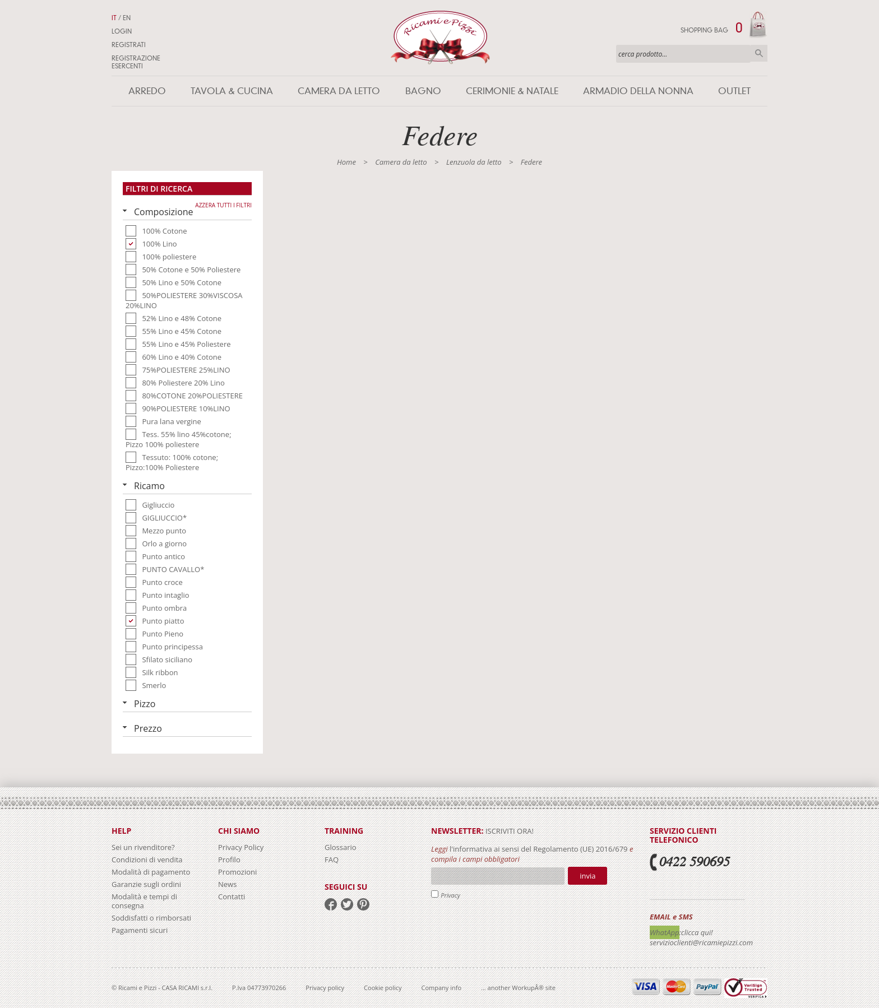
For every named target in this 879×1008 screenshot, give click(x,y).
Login (122, 31)
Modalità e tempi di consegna (144, 901)
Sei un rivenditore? (143, 847)
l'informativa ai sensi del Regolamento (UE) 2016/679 (539, 849)
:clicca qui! (696, 932)
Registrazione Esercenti (136, 62)
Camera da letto (339, 91)
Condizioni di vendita (147, 859)
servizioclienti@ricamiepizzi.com (701, 942)
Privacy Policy (240, 847)
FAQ (332, 859)
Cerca (759, 53)
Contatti (231, 896)
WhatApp (664, 932)
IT (114, 18)
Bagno (423, 91)
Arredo (147, 91)
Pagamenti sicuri (140, 930)
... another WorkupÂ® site (518, 987)
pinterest (363, 904)
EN (127, 18)
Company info (442, 987)
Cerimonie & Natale (512, 91)
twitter (347, 904)
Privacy (450, 895)
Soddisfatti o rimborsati (151, 918)
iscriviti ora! (509, 831)
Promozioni (237, 872)
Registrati (129, 45)
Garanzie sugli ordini (146, 884)
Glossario (341, 847)
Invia (587, 876)
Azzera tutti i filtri (223, 205)
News (227, 884)
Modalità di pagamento (151, 872)
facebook (331, 904)
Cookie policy (382, 987)
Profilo (229, 859)
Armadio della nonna (638, 91)
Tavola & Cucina (232, 91)
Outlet (734, 91)
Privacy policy (325, 987)
